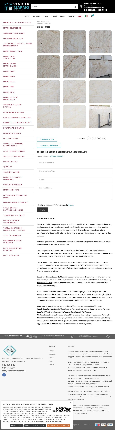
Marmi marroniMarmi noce (10, 99)
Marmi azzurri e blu (12, 51)
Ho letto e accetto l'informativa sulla (56, 205)
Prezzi (46, 16)
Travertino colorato (14, 215)
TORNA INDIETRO (47, 139)
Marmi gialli (9, 71)
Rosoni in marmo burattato (17, 118)
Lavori (54, 16)
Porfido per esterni (12, 185)
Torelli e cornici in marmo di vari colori (14, 229)
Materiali (36, 16)
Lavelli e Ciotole (11, 139)
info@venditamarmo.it (14, 371)
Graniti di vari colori (14, 33)
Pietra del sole (10, 162)
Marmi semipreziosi (12, 28)
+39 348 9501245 (56, 156)
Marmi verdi (9, 77)
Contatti (71, 16)
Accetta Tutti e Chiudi (58, 426)
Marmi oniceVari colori (9, 58)
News (62, 16)
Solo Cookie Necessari (35, 426)
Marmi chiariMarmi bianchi (10, 65)
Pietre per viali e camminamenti (11, 222)
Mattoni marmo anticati (15, 203)
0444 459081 (101, 10)
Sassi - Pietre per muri (14, 151)
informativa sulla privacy (43, 421)
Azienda (52, 354)
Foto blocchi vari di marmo (12, 249)
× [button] (70, 402)
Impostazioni (16, 426)
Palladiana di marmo (13, 112)
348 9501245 (89, 10)
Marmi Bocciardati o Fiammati (12, 178)
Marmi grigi (9, 92)
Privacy (71, 205)
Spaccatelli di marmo (14, 157)
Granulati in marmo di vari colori (13, 145)
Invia (42, 210)
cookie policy (58, 421)
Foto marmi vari (11, 256)
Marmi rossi (9, 82)
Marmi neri (8, 87)
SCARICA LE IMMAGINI (49, 146)
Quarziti (7, 167)
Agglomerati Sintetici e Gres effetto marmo (17, 45)
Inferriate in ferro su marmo (12, 242)
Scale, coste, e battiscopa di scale (13, 209)
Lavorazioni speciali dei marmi (15, 196)
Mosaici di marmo (12, 133)
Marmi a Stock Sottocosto (17, 23)
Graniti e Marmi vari (13, 39)
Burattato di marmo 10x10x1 (17, 123)
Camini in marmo (11, 172)
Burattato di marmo (13, 128)
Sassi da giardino (12, 236)
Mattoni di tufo (11, 190)
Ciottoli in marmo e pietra (12, 106)
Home (27, 16)
